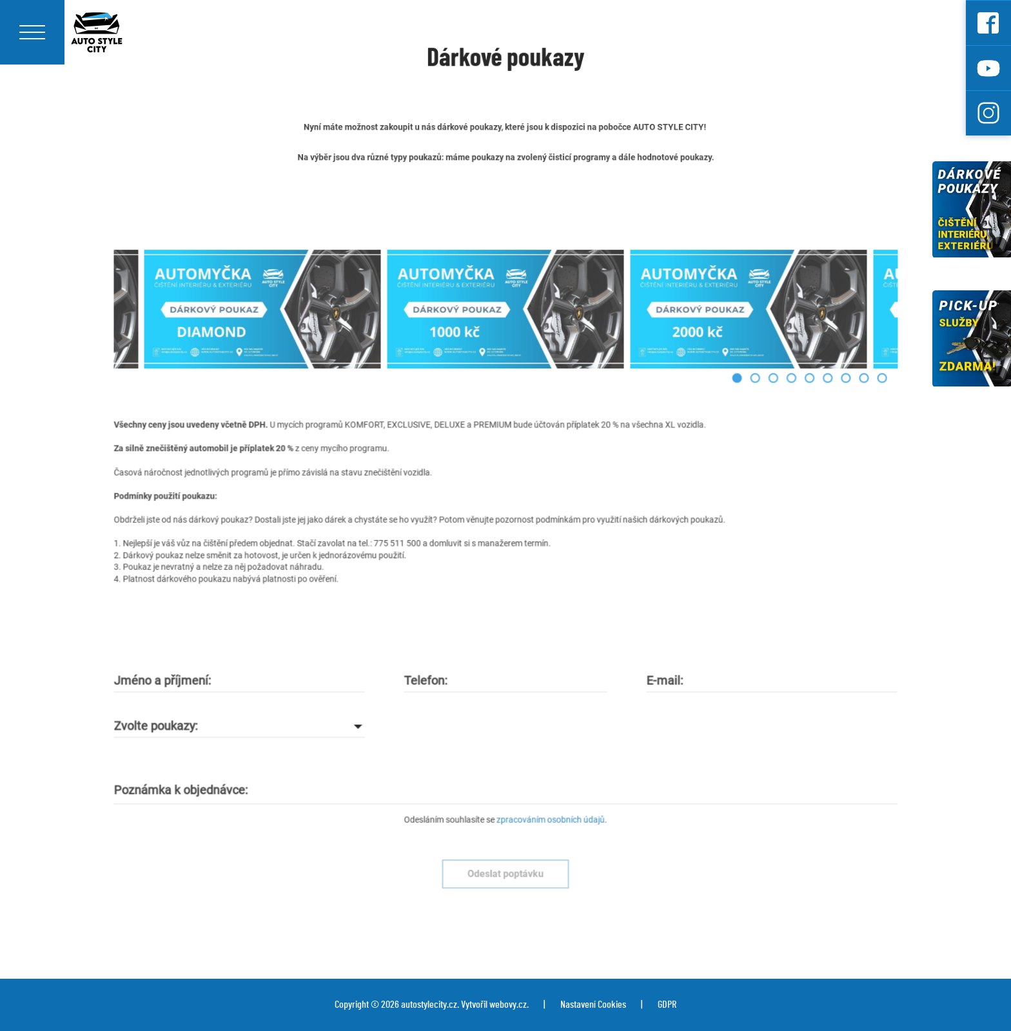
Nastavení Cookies (593, 1004)
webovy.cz (508, 1004)
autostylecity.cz (429, 1004)
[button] (719, 395)
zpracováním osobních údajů (547, 801)
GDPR (667, 1004)
